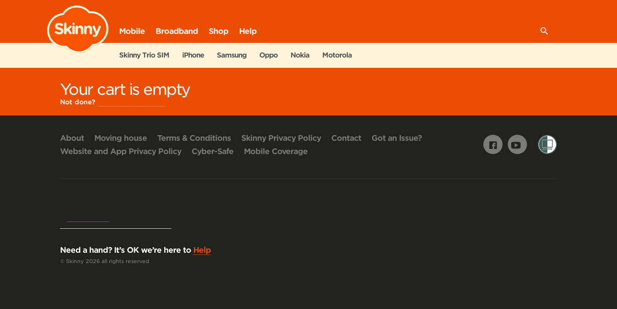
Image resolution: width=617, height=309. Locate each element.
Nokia (300, 55)
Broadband (177, 31)
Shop (218, 35)
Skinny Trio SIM (144, 55)
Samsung (231, 55)
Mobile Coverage (276, 151)
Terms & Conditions (194, 137)
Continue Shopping (131, 102)
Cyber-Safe (213, 151)
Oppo (268, 55)
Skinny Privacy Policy (281, 137)
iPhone (193, 55)
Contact (346, 137)
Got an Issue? (396, 137)
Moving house (120, 137)
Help (248, 31)
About (72, 137)
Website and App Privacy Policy (120, 151)
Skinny (77, 30)
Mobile (132, 31)
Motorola (337, 55)
